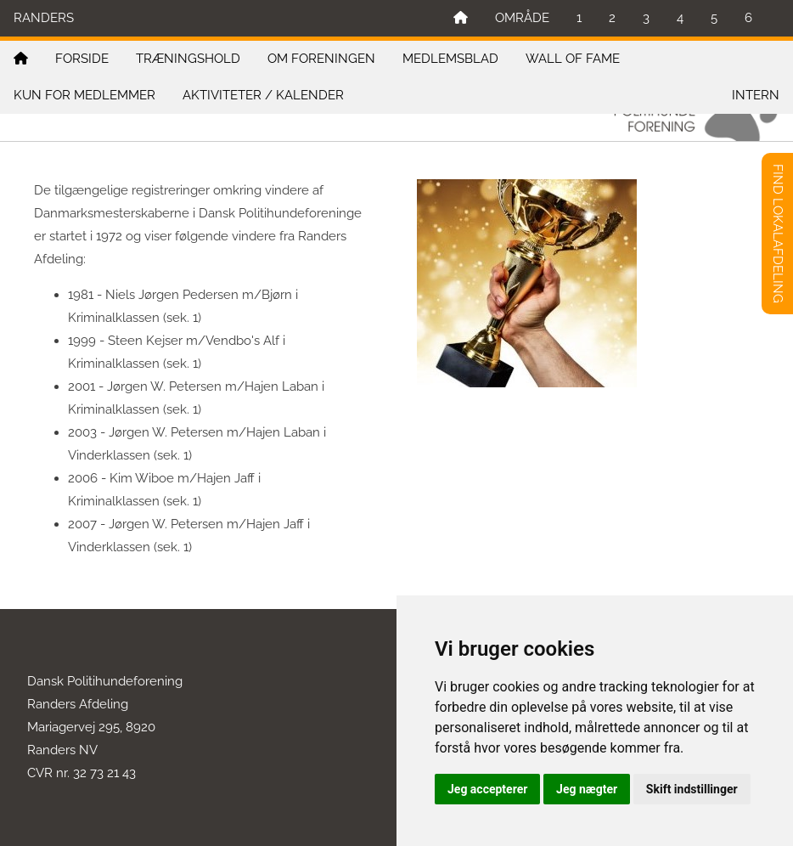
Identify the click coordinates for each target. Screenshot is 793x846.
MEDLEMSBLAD (450, 58)
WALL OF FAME (573, 58)
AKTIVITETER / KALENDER (263, 95)
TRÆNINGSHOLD (188, 58)
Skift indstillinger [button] (692, 789)
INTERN (755, 95)
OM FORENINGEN (321, 58)
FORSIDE (82, 58)
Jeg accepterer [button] (487, 789)
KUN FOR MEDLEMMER (84, 95)
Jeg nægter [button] (586, 789)
